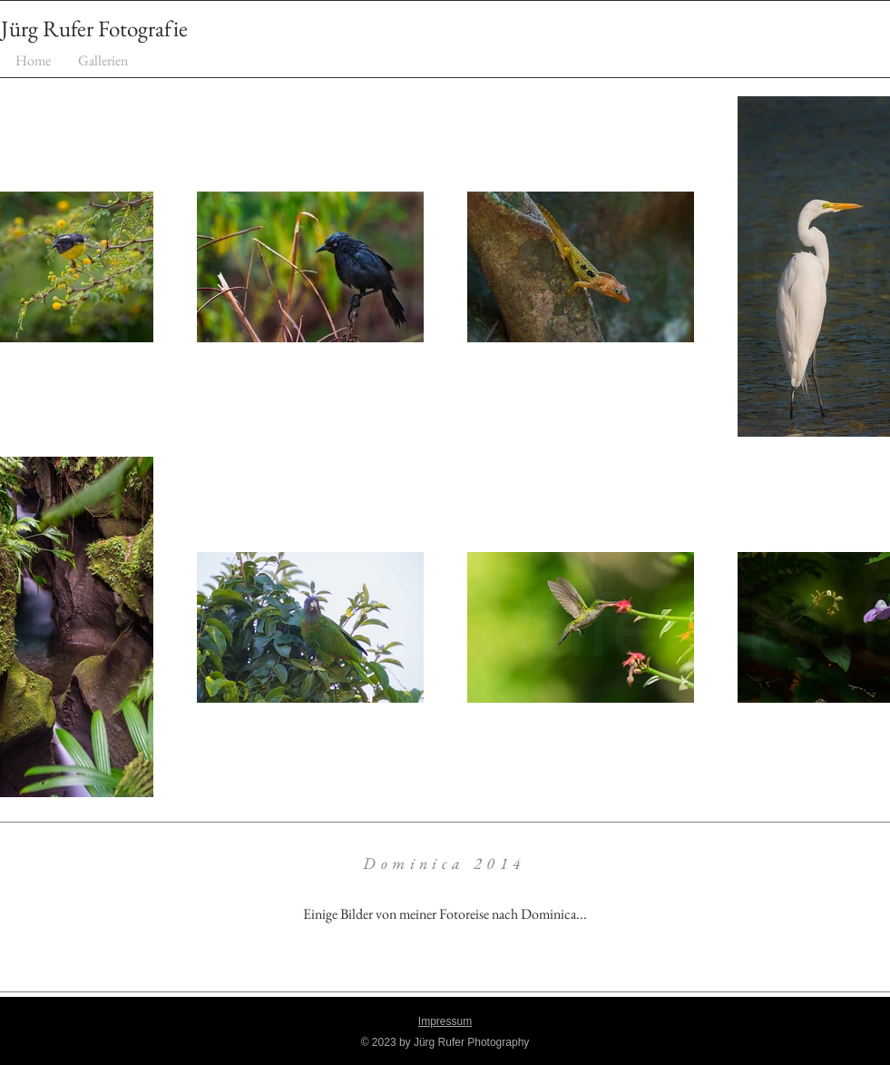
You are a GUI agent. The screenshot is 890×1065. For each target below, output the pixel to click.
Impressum (445, 1021)
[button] (103, 60)
